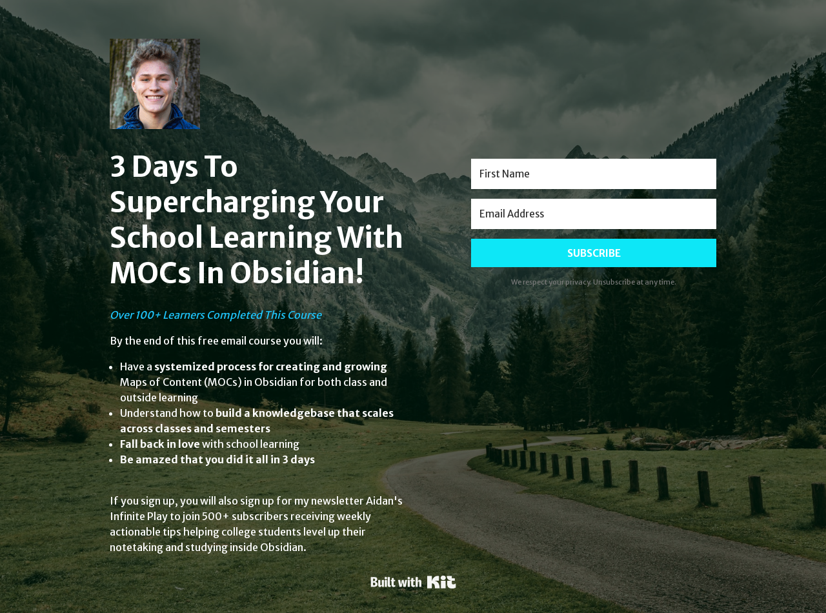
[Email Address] (593, 214)
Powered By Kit (413, 582)
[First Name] (593, 174)
